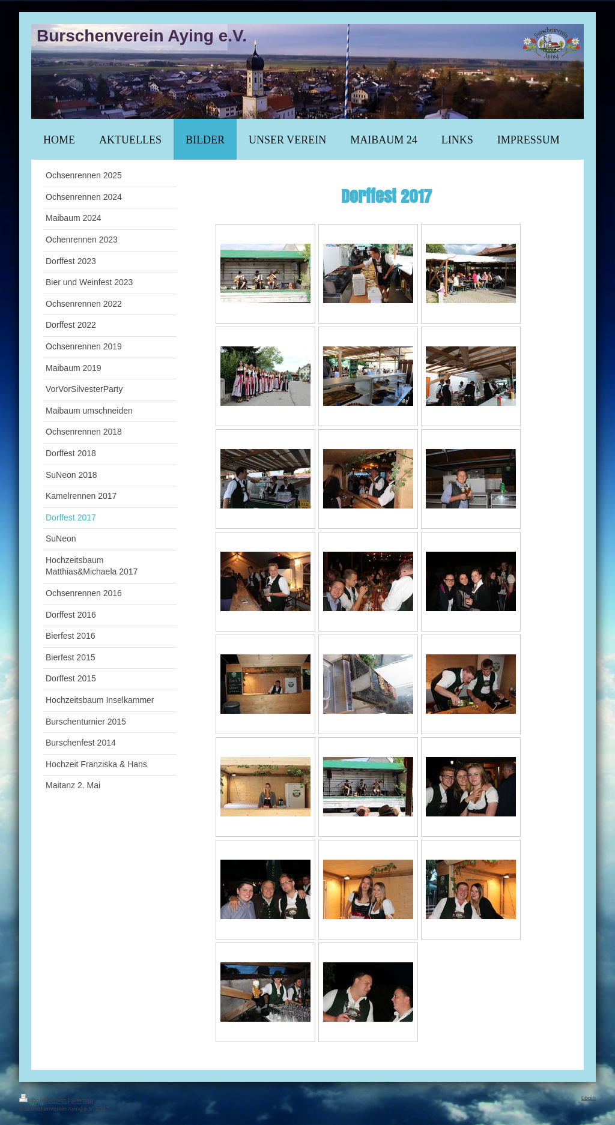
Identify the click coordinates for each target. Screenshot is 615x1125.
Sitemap (81, 1100)
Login (588, 1097)
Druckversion (43, 1100)
